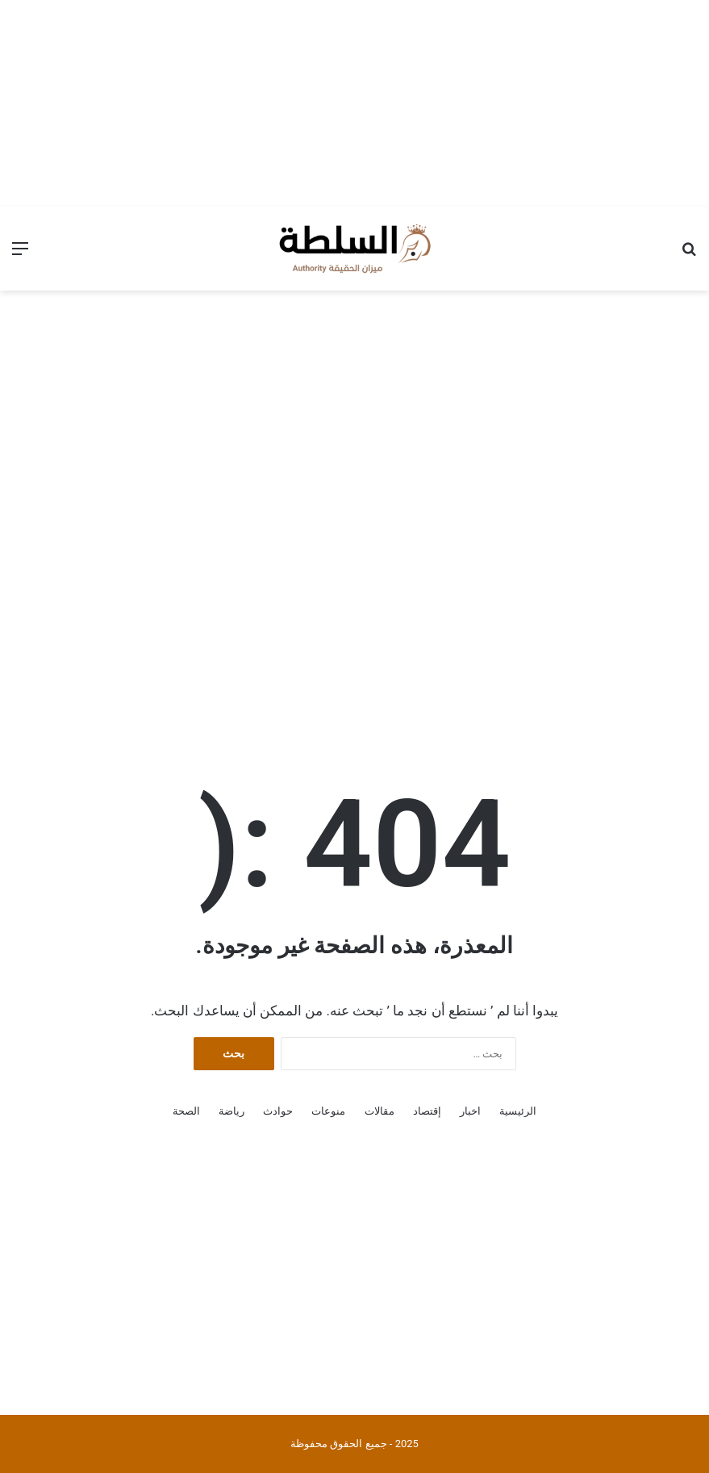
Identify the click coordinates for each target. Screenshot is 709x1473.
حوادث (278, 1111)
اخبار (470, 1111)
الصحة (186, 1111)
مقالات (379, 1111)
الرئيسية (517, 1111)
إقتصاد (427, 1111)
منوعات (328, 1111)
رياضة (231, 1111)
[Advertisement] (355, 101)
